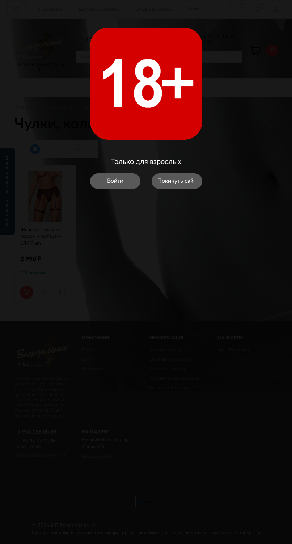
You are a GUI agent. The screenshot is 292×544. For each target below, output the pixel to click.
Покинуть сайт (176, 181)
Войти (115, 181)
